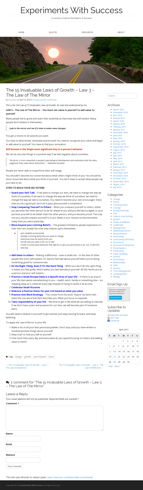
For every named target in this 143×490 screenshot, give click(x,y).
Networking (118, 236)
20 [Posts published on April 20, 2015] (114, 356)
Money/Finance (120, 233)
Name (9, 433)
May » (117, 366)
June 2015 (117, 155)
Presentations (119, 248)
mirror (51, 356)
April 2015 (117, 161)
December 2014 (120, 172)
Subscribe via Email (118, 315)
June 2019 (117, 115)
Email (9, 444)
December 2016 (120, 132)
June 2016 (117, 135)
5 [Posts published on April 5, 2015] (109, 346)
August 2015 (119, 150)
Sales (115, 265)
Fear (115, 213)
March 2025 (118, 109)
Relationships (119, 262)
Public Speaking (120, 253)
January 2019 (119, 118)
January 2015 (119, 170)
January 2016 (119, 141)
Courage (117, 207)
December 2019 (120, 112)
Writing (116, 276)
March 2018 (118, 121)
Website (10, 454)
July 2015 (117, 152)
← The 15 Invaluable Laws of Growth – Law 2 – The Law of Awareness (27, 366)
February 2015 (119, 167)
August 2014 (119, 184)
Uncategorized (120, 274)
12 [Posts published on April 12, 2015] (110, 351)
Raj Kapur (12, 99)
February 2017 (119, 126)
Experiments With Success (71, 10)
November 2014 (120, 175)
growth (43, 99)
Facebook (114, 320)
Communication (120, 204)
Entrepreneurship (121, 210)
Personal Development (123, 245)
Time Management (122, 271)
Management (119, 228)
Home (21, 32)
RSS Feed (114, 317)
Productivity (118, 250)
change (18, 356)
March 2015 (118, 164)
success (116, 268)
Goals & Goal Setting (122, 216)
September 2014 (120, 181)
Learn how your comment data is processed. (70, 477)
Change (36, 99)
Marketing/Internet (122, 230)
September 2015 (120, 147)
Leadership (52, 99)
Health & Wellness (121, 222)
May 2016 (117, 138)
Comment (12, 403)
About (121, 32)
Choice (116, 202)
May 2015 (117, 158)
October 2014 (119, 178)
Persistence (118, 242)
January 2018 (119, 124)
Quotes (53, 32)
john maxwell (40, 356)
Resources (87, 32)
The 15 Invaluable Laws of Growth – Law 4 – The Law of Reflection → (81, 366)
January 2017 (119, 129)
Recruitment (118, 259)
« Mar (110, 366)
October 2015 (119, 144)
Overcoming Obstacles (123, 239)
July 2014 (117, 187)
